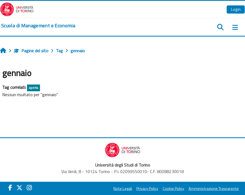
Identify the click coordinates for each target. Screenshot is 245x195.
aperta (33, 87)
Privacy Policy (147, 188)
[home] (38, 26)
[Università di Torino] (17, 8)
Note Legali (122, 188)
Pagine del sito (31, 50)
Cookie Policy (173, 188)
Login (236, 9)
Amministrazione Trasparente (214, 188)
